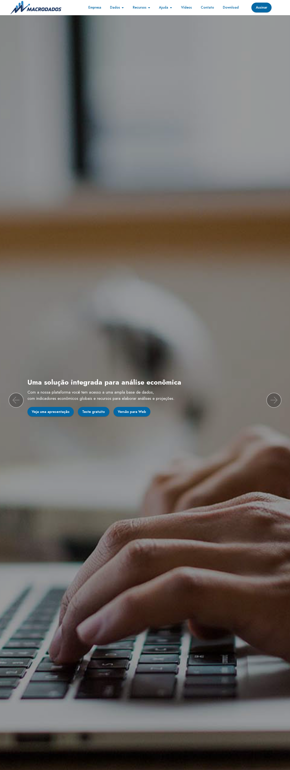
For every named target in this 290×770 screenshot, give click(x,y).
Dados (115, 7)
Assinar (261, 7)
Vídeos (186, 7)
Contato (207, 7)
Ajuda (163, 7)
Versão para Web (132, 411)
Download (231, 7)
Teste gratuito (93, 411)
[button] (16, 400)
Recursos (139, 7)
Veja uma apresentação (50, 411)
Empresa (94, 7)
